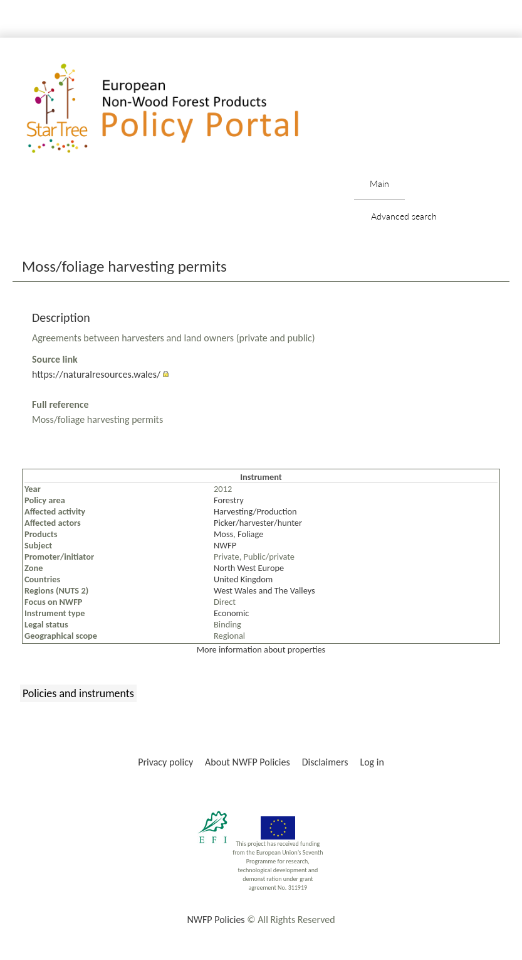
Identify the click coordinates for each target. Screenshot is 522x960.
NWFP (225, 545)
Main (379, 183)
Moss (223, 534)
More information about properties (261, 649)
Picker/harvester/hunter (258, 522)
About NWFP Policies (247, 762)
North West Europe (249, 567)
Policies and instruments (78, 693)
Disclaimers (325, 762)
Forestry (229, 500)
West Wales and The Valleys (264, 590)
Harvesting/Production (255, 511)
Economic (231, 613)
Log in (372, 762)
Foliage (250, 534)
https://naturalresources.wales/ (96, 374)
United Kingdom (243, 579)
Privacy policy (165, 762)
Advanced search (404, 216)
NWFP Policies (215, 919)
